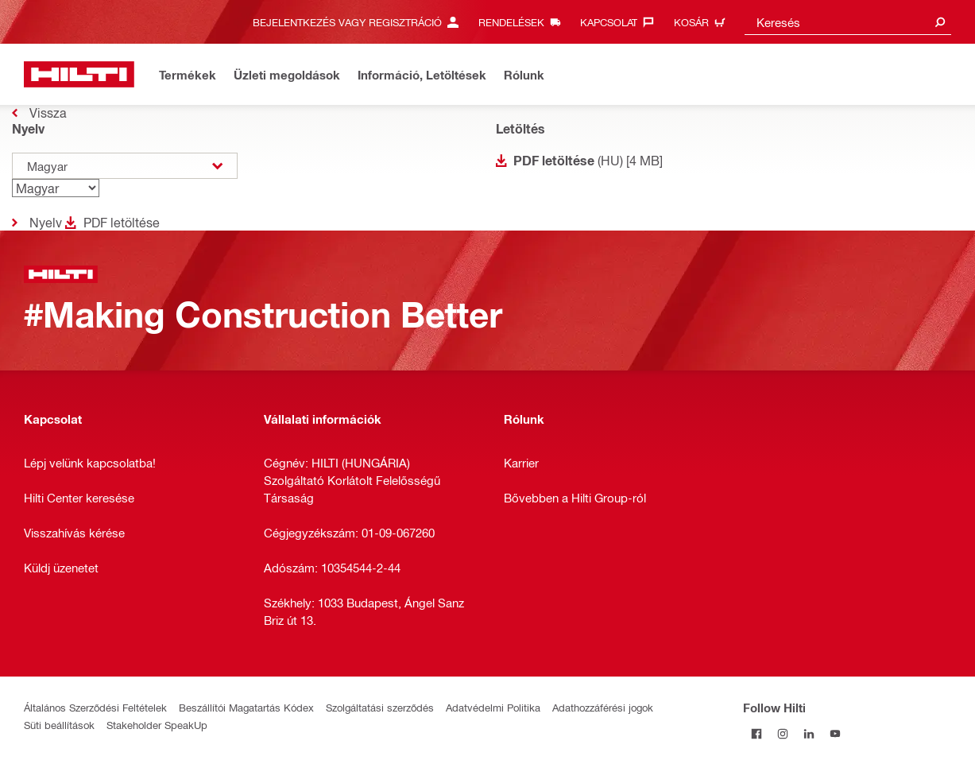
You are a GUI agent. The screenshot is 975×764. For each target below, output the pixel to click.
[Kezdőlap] (79, 74)
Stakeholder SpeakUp (156, 725)
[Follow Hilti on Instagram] (782, 733)
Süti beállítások (59, 725)
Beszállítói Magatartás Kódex (246, 707)
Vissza (48, 112)
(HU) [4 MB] (588, 161)
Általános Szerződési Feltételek (95, 707)
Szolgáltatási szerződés (380, 707)
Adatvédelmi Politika (493, 707)
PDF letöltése (121, 222)
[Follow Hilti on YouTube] (835, 733)
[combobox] (848, 22)
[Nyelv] (55, 188)
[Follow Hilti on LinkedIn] (808, 733)
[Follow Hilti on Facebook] (756, 733)
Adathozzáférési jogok (602, 707)
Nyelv (45, 222)
